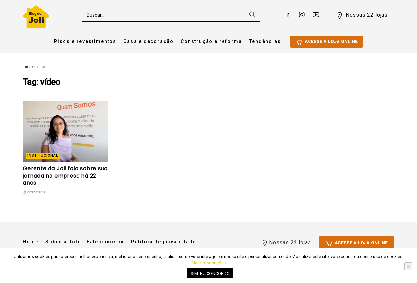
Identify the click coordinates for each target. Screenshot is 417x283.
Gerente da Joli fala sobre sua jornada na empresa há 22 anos (65, 176)
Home (30, 241)
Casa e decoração (148, 41)
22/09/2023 (34, 192)
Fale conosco (105, 241)
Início (28, 66)
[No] (408, 266)
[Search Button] (251, 15)
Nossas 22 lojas (362, 15)
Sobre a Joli (62, 241)
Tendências (265, 41)
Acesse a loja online (326, 42)
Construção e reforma (211, 41)
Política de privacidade (163, 241)
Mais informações (209, 262)
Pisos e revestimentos (85, 41)
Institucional (42, 155)
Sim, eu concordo (210, 273)
